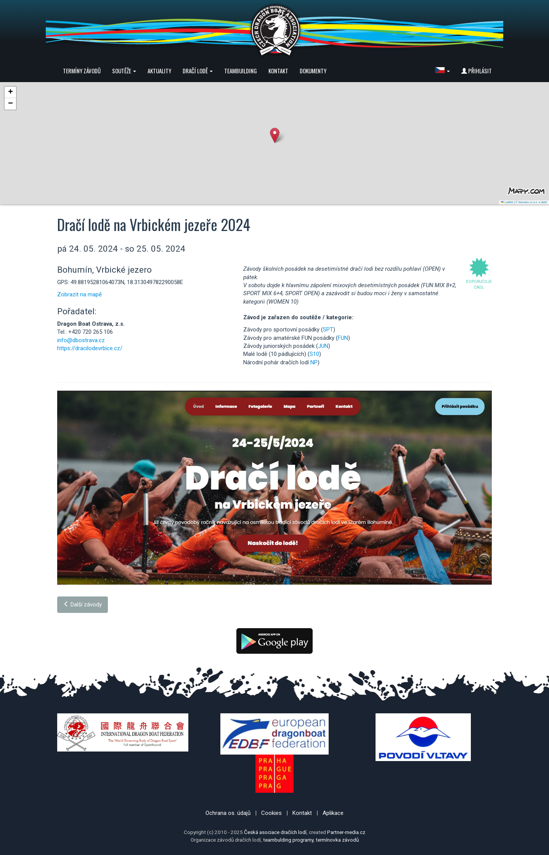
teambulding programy (288, 840)
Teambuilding (240, 70)
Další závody (82, 604)
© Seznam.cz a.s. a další (531, 202)
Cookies (271, 813)
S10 (314, 354)
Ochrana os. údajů (227, 813)
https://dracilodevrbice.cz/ (89, 348)
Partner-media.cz (346, 832)
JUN (323, 346)
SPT (328, 329)
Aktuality (159, 70)
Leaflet (507, 202)
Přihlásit (476, 70)
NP (314, 362)
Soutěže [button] (124, 70)
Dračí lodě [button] (198, 70)
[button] (442, 70)
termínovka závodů (337, 840)
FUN (343, 338)
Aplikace (333, 813)
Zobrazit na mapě (79, 294)
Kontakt (278, 70)
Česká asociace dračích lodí (275, 832)
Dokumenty (313, 70)
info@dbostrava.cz (81, 340)
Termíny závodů (82, 70)
